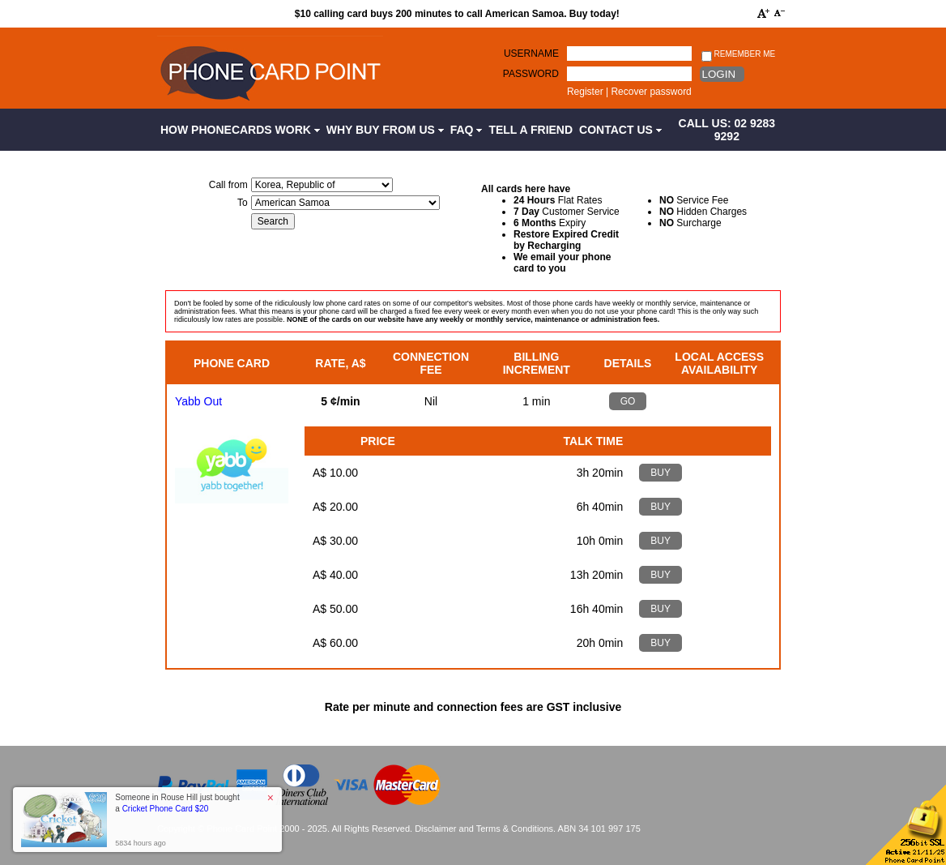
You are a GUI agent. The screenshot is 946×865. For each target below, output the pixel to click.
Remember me (738, 54)
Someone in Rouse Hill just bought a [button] (177, 803)
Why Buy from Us (385, 129)
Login (718, 74)
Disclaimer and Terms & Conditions (484, 828)
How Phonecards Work (240, 129)
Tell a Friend (530, 129)
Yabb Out (198, 401)
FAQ (466, 129)
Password (531, 73)
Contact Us (620, 129)
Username (531, 53)
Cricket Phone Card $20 (165, 808)
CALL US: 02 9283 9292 (727, 130)
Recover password (651, 91)
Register (585, 91)
